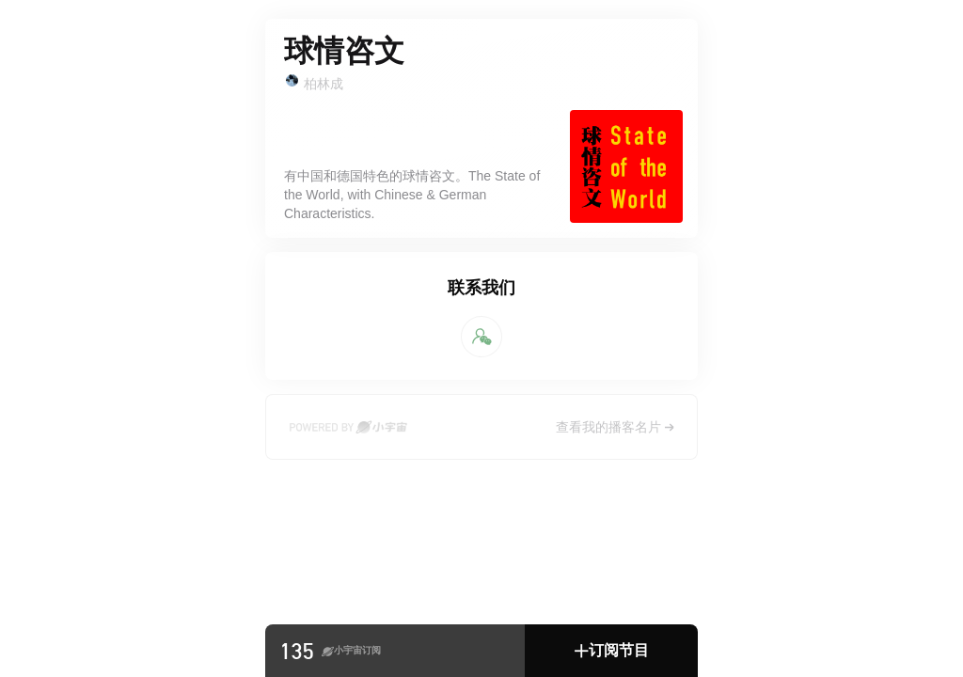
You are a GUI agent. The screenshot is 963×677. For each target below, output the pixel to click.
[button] (611, 650)
